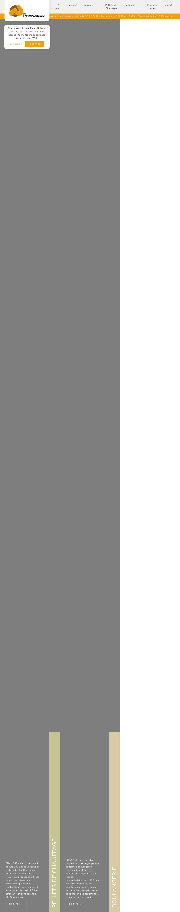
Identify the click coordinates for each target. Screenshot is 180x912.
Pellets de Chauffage (111, 7)
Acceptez (34, 44)
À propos (55, 7)
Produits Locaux (152, 7)
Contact (168, 5)
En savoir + (16, 44)
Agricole (89, 5)
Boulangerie (131, 5)
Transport (71, 5)
